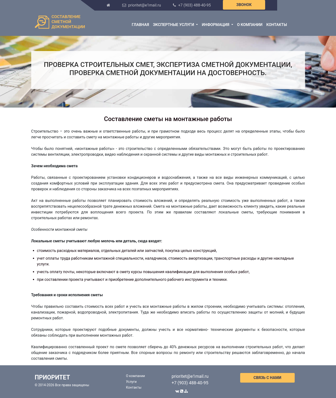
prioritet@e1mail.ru (190, 376)
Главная (140, 24)
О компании (250, 24)
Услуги (131, 382)
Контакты (276, 24)
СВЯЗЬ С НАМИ (267, 377)
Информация (216, 24)
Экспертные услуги (174, 24)
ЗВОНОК (244, 4)
